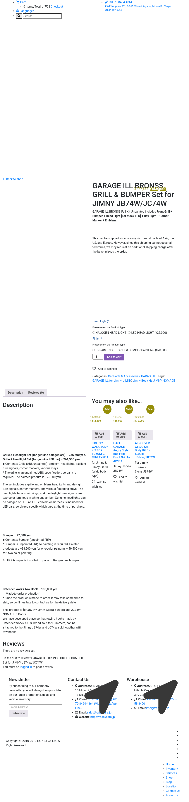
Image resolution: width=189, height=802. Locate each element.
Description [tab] (15, 392)
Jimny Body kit (142, 380)
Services (171, 773)
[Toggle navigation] (14, 30)
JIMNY (127, 380)
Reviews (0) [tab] (36, 392)
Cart (21, 2)
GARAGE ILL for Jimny (106, 380)
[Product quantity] (97, 357)
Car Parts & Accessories (124, 376)
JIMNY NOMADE (164, 380)
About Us (172, 795)
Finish (97, 338)
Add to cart (114, 357)
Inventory (172, 768)
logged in (26, 667)
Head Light (100, 321)
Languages (25, 11)
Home (170, 764)
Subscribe (18, 713)
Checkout (57, 6)
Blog (169, 782)
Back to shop (13, 179)
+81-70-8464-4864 (118, 2)
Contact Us (173, 791)
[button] (104, 368)
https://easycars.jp (102, 717)
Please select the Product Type (108, 327)
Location (171, 786)
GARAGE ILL (149, 376)
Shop (169, 777)
